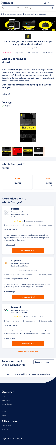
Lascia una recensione (43, 362)
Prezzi (19, 53)
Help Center (5, 429)
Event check (29, 14)
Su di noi (4, 411)
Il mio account (6, 425)
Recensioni (48, 53)
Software (4, 415)
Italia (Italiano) (15, 438)
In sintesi (7, 53)
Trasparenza (6, 400)
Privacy (4, 396)
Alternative (33, 53)
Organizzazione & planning (13, 14)
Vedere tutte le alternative (28, 351)
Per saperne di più (28, 250)
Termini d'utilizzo (7, 404)
